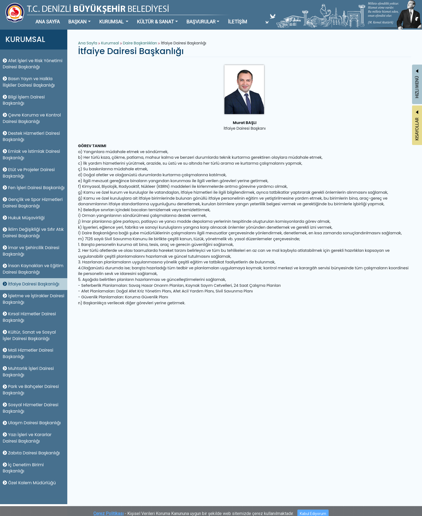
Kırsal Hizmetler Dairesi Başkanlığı (29, 317)
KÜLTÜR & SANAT (155, 21)
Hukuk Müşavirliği (24, 218)
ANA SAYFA (48, 21)
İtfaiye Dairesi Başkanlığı (31, 284)
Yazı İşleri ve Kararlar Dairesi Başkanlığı (27, 438)
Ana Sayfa (87, 43)
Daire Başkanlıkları (140, 43)
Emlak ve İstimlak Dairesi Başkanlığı (31, 154)
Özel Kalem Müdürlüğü (29, 483)
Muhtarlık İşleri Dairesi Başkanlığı (28, 371)
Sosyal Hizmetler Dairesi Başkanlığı (30, 408)
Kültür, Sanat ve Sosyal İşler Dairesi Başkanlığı (29, 335)
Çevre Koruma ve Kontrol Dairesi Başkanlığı (32, 118)
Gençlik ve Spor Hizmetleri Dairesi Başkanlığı (33, 202)
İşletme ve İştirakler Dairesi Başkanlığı (33, 299)
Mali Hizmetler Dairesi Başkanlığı (28, 353)
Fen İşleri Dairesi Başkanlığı (34, 188)
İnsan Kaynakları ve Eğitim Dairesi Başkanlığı (33, 269)
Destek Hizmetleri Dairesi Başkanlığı (31, 136)
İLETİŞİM (237, 21)
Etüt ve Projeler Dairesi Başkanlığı (29, 173)
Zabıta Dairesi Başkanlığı (31, 453)
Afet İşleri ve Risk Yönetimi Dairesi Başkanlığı (32, 64)
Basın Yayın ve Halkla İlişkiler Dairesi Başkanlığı (29, 82)
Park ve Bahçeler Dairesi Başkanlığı (31, 389)
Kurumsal (110, 43)
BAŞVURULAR (201, 21)
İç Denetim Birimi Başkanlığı (23, 468)
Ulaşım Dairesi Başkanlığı (32, 423)
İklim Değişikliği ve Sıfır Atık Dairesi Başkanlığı (33, 232)
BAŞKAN (77, 21)
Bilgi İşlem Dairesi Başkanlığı (24, 100)
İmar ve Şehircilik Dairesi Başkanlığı (31, 251)
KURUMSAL (112, 21)
